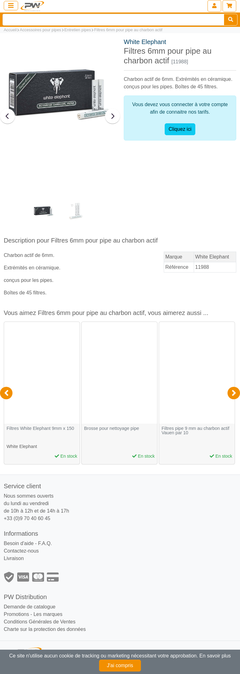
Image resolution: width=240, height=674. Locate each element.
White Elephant (145, 41)
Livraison (14, 558)
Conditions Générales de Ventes (39, 621)
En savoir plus (215, 655)
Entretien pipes (77, 29)
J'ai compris (120, 665)
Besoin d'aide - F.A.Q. (28, 543)
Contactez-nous (21, 550)
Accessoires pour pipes (40, 29)
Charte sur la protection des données (45, 629)
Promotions (16, 614)
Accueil (10, 29)
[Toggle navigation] (11, 5)
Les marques (47, 614)
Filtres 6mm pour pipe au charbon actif (128, 29)
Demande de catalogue (29, 606)
